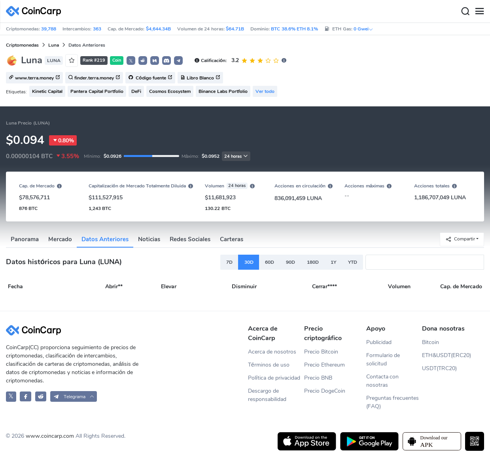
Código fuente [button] (150, 78)
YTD (352, 262)
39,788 (48, 29)
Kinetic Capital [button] (47, 91)
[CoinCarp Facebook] (25, 396)
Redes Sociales (190, 239)
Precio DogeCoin (324, 391)
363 (97, 29)
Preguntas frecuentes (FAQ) (392, 402)
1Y (333, 262)
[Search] (465, 11)
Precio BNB (318, 378)
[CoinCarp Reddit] (41, 396)
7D (229, 262)
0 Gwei (363, 29)
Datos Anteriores (105, 239)
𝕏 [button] (131, 61)
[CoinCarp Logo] (35, 11)
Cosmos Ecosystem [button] (170, 91)
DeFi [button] (136, 91)
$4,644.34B (158, 29)
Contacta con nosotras (382, 381)
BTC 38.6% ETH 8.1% (294, 29)
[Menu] (479, 11)
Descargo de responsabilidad (267, 395)
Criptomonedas (22, 45)
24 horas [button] (236, 156)
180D (313, 262)
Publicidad (379, 342)
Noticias (149, 239)
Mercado (60, 239)
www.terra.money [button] (34, 78)
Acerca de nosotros (272, 352)
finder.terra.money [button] (94, 78)
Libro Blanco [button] (200, 78)
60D (269, 262)
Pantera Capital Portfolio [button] (96, 91)
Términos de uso (268, 365)
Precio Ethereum (324, 365)
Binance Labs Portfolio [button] (223, 91)
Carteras (231, 239)
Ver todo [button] (264, 91)
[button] (142, 60)
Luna (53, 45)
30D (249, 262)
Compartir (460, 239)
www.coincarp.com (50, 436)
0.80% (63, 140)
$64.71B (235, 29)
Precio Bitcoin (321, 352)
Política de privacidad (274, 378)
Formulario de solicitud (383, 359)
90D (290, 262)
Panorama (25, 239)
